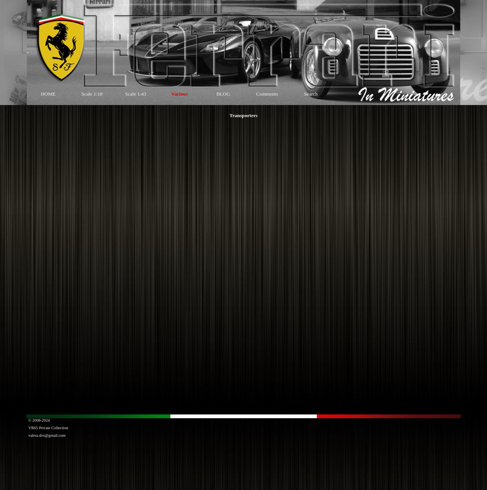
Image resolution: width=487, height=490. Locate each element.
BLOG (223, 94)
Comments (267, 94)
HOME (48, 94)
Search (310, 94)
